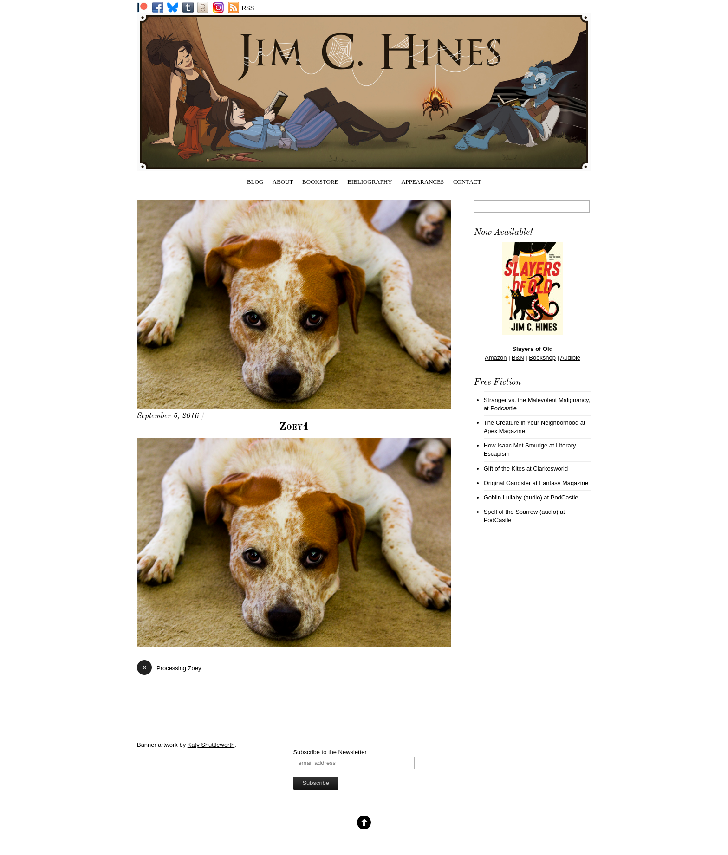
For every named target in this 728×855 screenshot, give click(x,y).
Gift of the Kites (504, 468)
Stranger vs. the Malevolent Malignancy (536, 399)
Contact (467, 181)
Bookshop (542, 357)
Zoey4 (294, 427)
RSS (248, 8)
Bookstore (320, 181)
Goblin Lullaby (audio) (513, 497)
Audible (570, 357)
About (283, 181)
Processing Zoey (169, 668)
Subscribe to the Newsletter (329, 752)
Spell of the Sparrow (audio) (521, 511)
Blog (255, 181)
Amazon (496, 357)
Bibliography (369, 181)
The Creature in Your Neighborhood (531, 422)
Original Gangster (507, 482)
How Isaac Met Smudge (516, 445)
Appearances (422, 181)
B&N (518, 357)
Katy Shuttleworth (211, 744)
